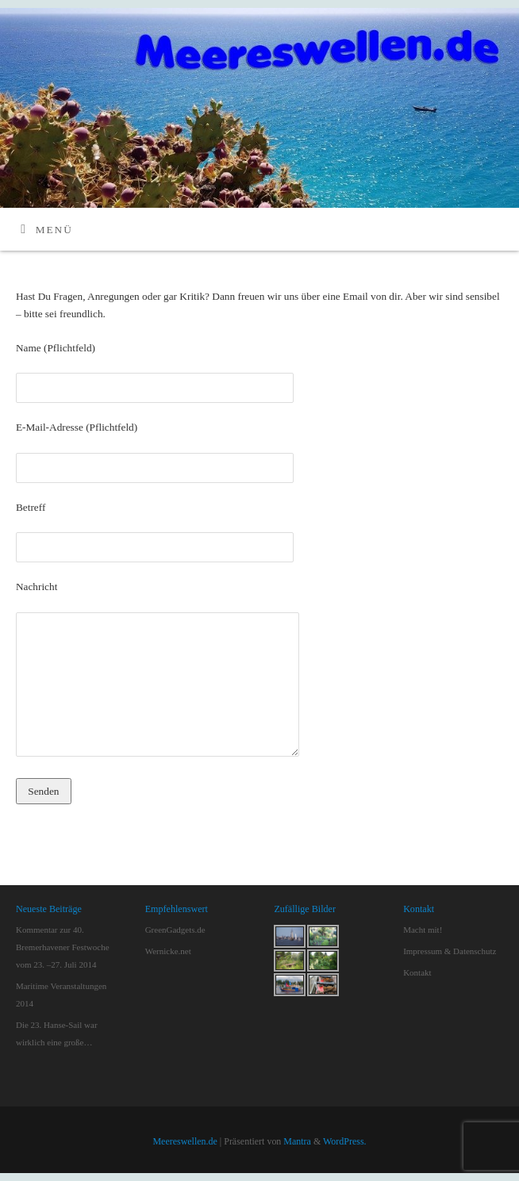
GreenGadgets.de (175, 929)
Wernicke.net (168, 951)
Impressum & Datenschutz (449, 951)
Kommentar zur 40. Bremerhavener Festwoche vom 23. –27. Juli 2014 (63, 947)
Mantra (297, 1141)
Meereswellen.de (184, 1141)
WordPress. (345, 1141)
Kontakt (417, 972)
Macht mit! (422, 929)
